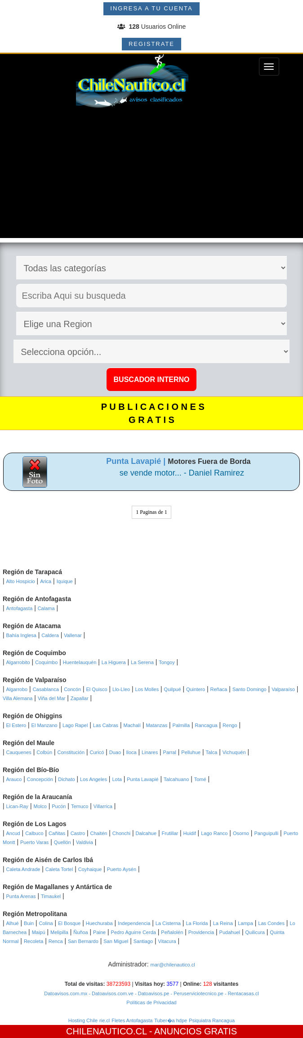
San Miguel (115, 941)
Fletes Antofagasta (131, 1020)
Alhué (12, 923)
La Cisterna (168, 923)
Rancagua (206, 725)
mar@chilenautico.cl (172, 964)
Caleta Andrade (23, 869)
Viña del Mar (52, 698)
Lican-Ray (17, 806)
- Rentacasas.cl (241, 993)
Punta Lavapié (142, 779)
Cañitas (57, 833)
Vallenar (73, 635)
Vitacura (167, 941)
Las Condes (271, 923)
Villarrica (103, 806)
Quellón (62, 842)
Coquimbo (46, 662)
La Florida (197, 923)
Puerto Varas (34, 842)
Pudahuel (230, 932)
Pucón (59, 806)
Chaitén (98, 833)
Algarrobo (17, 689)
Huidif (189, 833)
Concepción (40, 779)
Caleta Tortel (59, 869)
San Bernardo (83, 941)
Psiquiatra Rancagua (212, 1020)
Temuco (80, 806)
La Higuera (114, 662)
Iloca (131, 752)
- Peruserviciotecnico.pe (196, 993)
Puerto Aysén (121, 869)
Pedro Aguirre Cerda (133, 932)
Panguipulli (266, 833)
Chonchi (121, 833)
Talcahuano (176, 779)
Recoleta (33, 941)
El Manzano (44, 725)
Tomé (200, 779)
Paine (99, 932)
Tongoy (166, 662)
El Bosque (69, 923)
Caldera (50, 635)
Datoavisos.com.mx (65, 993)
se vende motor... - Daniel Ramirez (182, 472)
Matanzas (156, 725)
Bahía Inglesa (21, 635)
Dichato (66, 779)
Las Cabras (105, 725)
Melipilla (59, 932)
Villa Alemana (17, 698)
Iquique (65, 581)
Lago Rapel (75, 725)
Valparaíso (283, 689)
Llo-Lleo (121, 689)
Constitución (71, 752)
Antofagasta (19, 608)
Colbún (44, 752)
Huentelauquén (80, 662)
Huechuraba (99, 923)
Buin (29, 923)
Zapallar (80, 698)
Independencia (134, 923)
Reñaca (218, 689)
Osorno (241, 833)
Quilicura (255, 932)
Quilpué (172, 689)
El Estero (16, 725)
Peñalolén (172, 932)
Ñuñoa (80, 932)
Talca (212, 752)
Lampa (245, 923)
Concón (72, 689)
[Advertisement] (151, 175)
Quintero (195, 689)
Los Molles (147, 689)
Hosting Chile (83, 1020)
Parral (169, 752)
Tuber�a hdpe (170, 1020)
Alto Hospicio (20, 581)
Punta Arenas (21, 896)
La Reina (223, 923)
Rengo (230, 725)
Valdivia (84, 842)
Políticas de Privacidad (151, 1002)
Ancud (13, 833)
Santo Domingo (249, 689)
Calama (46, 608)
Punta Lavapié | (137, 461)
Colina (46, 923)
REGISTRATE (151, 43)
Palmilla (181, 725)
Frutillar (170, 833)
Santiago (143, 941)
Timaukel (51, 896)
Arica (45, 581)
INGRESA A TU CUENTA (151, 8)
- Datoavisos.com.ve (110, 993)
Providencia (201, 932)
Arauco (14, 779)
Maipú (38, 932)
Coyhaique (90, 869)
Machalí (132, 725)
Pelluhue (191, 752)
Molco (39, 806)
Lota (116, 779)
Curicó (96, 752)
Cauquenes (18, 752)
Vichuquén (234, 752)
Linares (150, 752)
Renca (56, 941)
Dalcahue (146, 833)
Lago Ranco (214, 833)
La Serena (142, 662)
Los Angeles (93, 779)
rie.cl (104, 1020)
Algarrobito (18, 662)
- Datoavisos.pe (151, 993)
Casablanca (46, 689)
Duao (115, 752)
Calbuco (34, 833)
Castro (78, 833)
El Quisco (96, 689)
